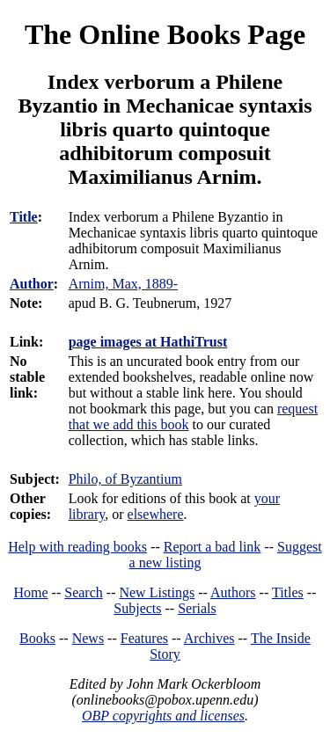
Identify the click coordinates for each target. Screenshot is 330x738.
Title (24, 216)
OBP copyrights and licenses (163, 715)
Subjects (137, 608)
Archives (209, 638)
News (88, 638)
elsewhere (156, 514)
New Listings (156, 592)
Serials (197, 608)
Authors (233, 592)
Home (31, 592)
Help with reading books (77, 546)
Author (32, 283)
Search (83, 592)
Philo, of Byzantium (125, 478)
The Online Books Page (165, 34)
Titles (288, 592)
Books (37, 638)
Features (144, 638)
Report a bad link (212, 546)
